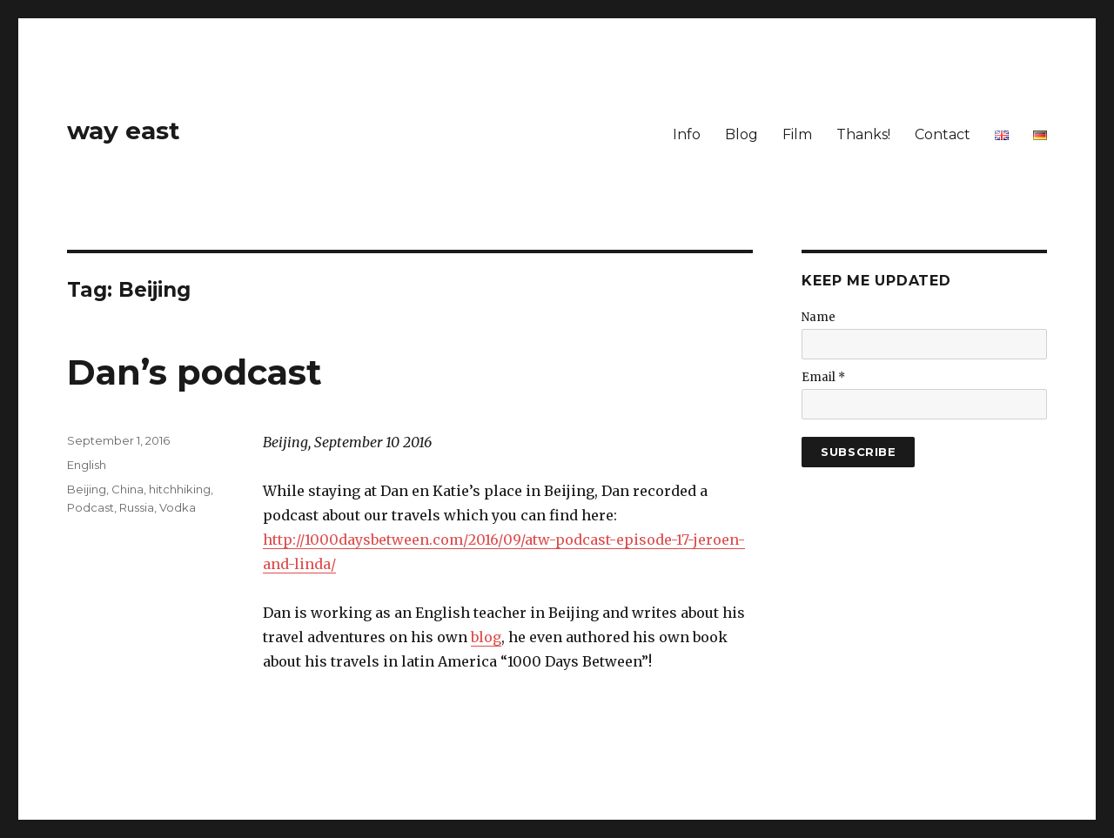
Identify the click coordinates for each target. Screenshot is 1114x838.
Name (819, 317)
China (127, 489)
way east (123, 130)
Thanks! (863, 134)
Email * (823, 377)
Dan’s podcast (194, 372)
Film (797, 134)
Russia (136, 507)
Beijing (86, 489)
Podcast (90, 507)
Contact (942, 134)
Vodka (177, 507)
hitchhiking (180, 489)
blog (486, 637)
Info (687, 134)
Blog (741, 134)
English (86, 465)
